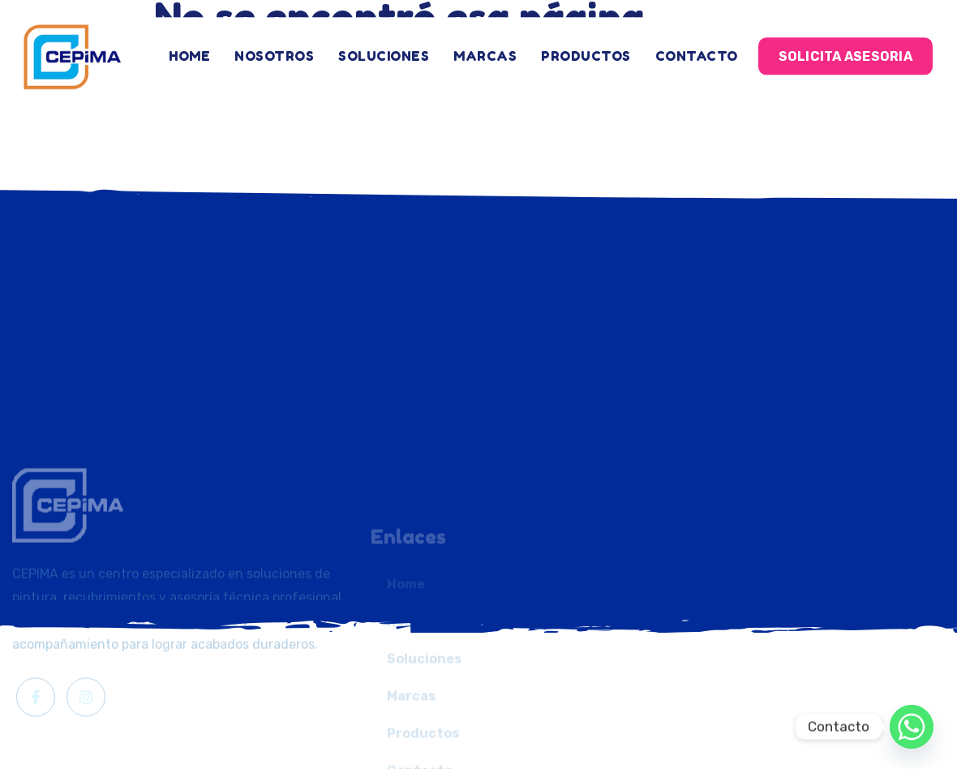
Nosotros (274, 49)
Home (189, 49)
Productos (586, 49)
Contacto (696, 49)
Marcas (485, 49)
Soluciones (383, 49)
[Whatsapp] (911, 727)
